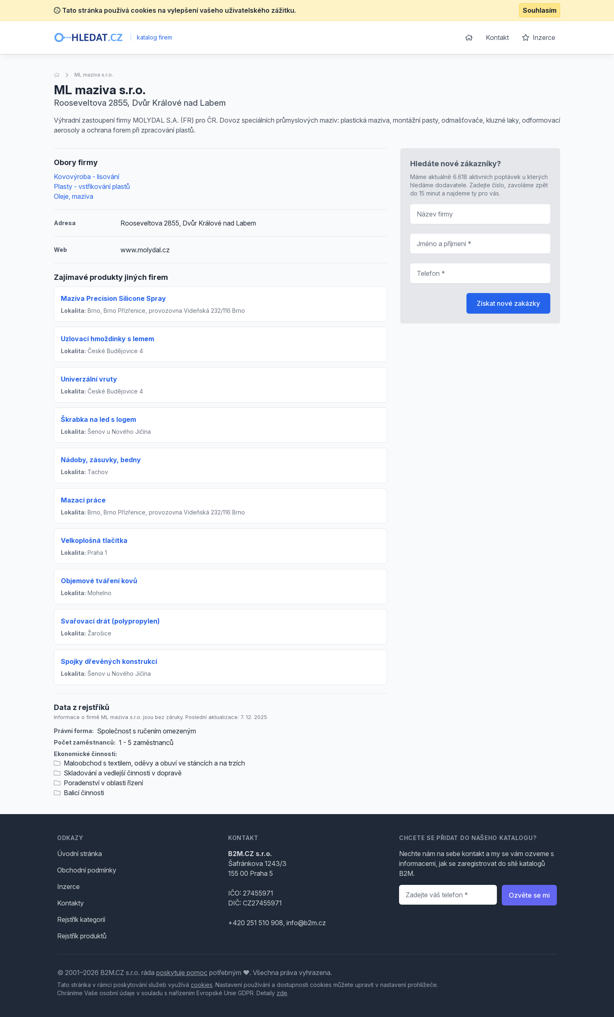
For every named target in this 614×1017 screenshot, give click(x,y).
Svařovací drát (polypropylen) (110, 621)
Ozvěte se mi (529, 895)
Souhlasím (539, 10)
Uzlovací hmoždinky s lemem (107, 339)
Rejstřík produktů (81, 936)
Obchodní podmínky (86, 870)
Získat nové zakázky (508, 303)
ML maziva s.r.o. (93, 75)
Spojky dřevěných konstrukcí (109, 661)
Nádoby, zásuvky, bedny (101, 460)
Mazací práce (83, 500)
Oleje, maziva (73, 196)
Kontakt (497, 37)
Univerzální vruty (89, 379)
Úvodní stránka (79, 853)
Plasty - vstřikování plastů (92, 186)
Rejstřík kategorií (81, 919)
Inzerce (538, 37)
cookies (201, 984)
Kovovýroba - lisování (86, 176)
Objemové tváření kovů (99, 581)
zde (282, 992)
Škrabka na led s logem (98, 419)
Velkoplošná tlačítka (94, 540)
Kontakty (70, 903)
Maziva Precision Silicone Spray (113, 298)
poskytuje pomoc (182, 972)
